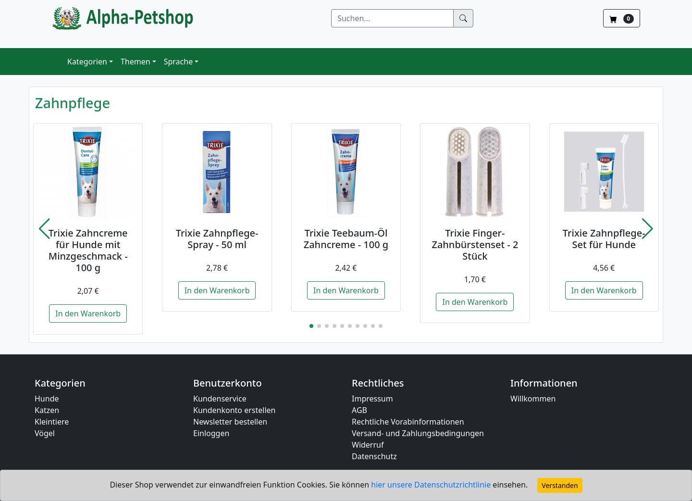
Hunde (47, 398)
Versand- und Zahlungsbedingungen (418, 433)
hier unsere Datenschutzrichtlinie (432, 484)
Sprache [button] (178, 61)
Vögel (45, 433)
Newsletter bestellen (230, 421)
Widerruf (367, 444)
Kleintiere (52, 421)
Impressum (372, 398)
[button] (44, 228)
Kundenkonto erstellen (234, 410)
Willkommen (533, 398)
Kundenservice (220, 398)
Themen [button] (135, 61)
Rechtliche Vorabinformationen (408, 421)
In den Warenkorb (88, 313)
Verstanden (560, 485)
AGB (359, 410)
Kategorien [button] (87, 61)
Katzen (47, 410)
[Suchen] (392, 18)
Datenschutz (374, 456)
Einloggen (211, 433)
